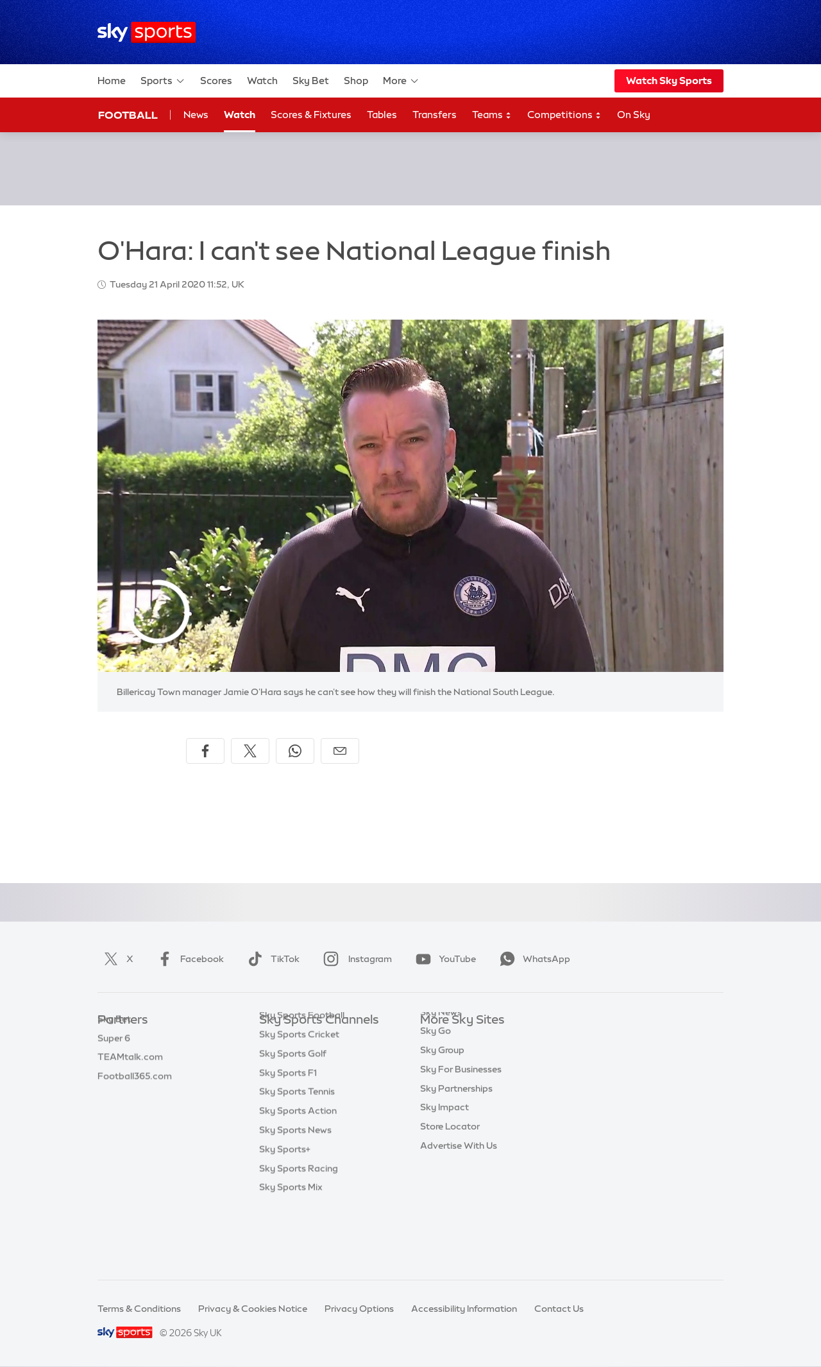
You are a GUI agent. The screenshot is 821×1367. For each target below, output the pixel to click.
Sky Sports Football (301, 1077)
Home (111, 80)
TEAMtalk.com (130, 1077)
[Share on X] (250, 751)
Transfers (434, 114)
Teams (492, 115)
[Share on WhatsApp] (295, 751)
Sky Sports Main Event (307, 1039)
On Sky (633, 114)
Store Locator (450, 1173)
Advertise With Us (458, 1192)
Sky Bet (310, 80)
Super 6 (113, 1058)
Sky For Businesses (461, 1116)
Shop (356, 80)
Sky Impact (444, 1153)
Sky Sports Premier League (317, 1058)
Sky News (441, 1058)
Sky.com (439, 1039)
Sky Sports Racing (298, 1230)
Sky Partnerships (456, 1135)
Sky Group (442, 1096)
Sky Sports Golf (292, 1116)
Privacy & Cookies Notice (252, 1308)
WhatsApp (532, 958)
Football (128, 115)
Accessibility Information (464, 1308)
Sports (162, 81)
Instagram (355, 958)
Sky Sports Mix (291, 1249)
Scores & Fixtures (311, 114)
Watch (262, 80)
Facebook (188, 958)
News (195, 114)
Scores (216, 80)
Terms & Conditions (139, 1308)
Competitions (564, 115)
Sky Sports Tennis (297, 1153)
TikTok (271, 958)
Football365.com (134, 1096)
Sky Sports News (295, 1192)
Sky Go (435, 1077)
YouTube (443, 958)
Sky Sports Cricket (299, 1096)
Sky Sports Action (298, 1173)
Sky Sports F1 (288, 1135)
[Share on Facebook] (205, 751)
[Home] (146, 32)
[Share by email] (340, 751)
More (401, 81)
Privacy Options (359, 1308)
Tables (382, 114)
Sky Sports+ (284, 1211)
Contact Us (559, 1308)
